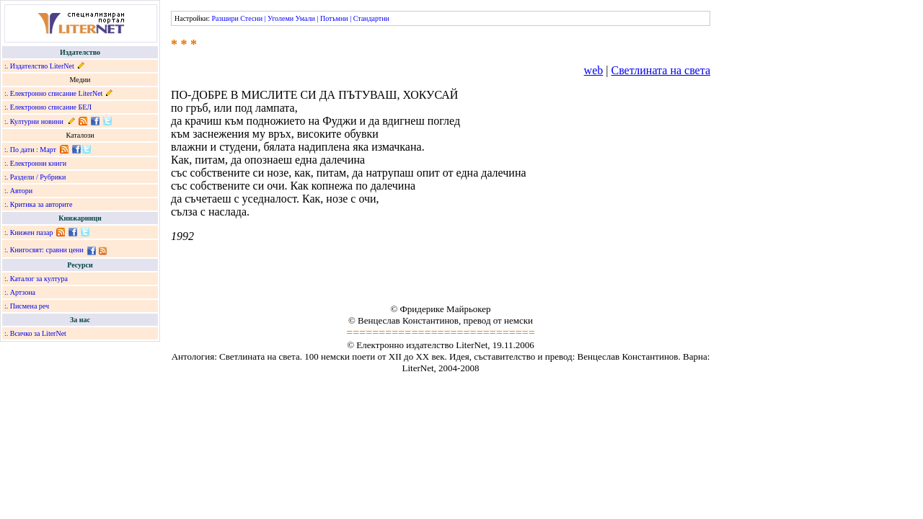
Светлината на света (660, 70)
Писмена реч (29, 306)
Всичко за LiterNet (38, 333)
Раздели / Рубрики (38, 177)
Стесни (251, 18)
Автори (21, 191)
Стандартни (371, 18)
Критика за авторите (41, 204)
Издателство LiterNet (42, 66)
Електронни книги (38, 163)
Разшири (224, 18)
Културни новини (36, 121)
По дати (22, 150)
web (594, 70)
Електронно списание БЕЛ (51, 107)
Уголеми (280, 18)
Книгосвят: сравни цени (47, 250)
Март (48, 150)
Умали (305, 18)
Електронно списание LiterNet (56, 93)
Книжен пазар (31, 232)
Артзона (22, 292)
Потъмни (334, 18)
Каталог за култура (39, 279)
